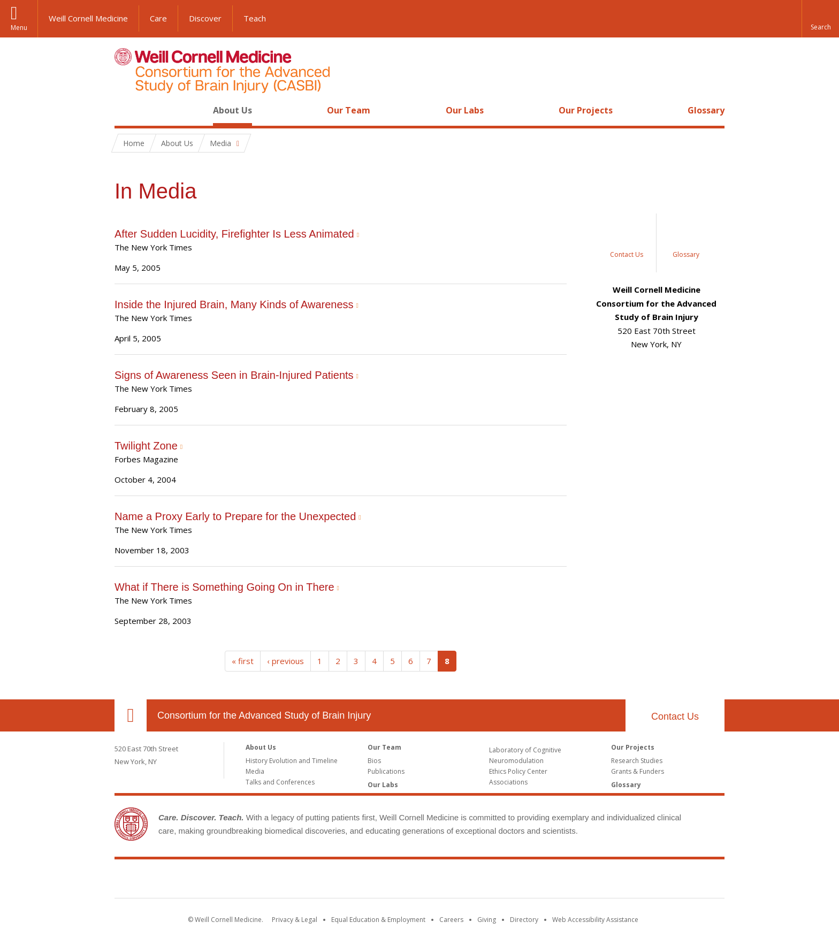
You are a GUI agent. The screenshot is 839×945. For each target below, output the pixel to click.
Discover (205, 18)
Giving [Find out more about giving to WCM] (486, 919)
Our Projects (586, 110)
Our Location (131, 715)
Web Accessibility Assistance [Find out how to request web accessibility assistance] (595, 919)
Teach (254, 18)
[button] (820, 18)
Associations (508, 782)
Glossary (706, 110)
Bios (374, 760)
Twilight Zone (146, 446)
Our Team (348, 110)
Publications (386, 771)
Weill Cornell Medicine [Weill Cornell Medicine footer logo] (419, 880)
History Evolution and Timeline (292, 760)
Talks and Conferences (280, 782)
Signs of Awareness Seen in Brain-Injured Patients (234, 375)
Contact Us (675, 716)
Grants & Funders (637, 771)
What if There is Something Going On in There (224, 587)
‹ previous (285, 661)
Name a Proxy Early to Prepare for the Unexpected (235, 516)
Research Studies (636, 760)
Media (255, 771)
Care (158, 18)
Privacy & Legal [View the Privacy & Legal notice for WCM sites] (294, 919)
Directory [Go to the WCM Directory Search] (524, 919)
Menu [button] (19, 27)
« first (243, 661)
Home (126, 110)
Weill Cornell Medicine (88, 18)
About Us (232, 110)
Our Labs (465, 110)
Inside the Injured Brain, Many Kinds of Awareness (234, 304)
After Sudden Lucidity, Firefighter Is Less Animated (234, 234)
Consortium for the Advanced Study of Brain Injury (264, 715)
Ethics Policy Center (518, 771)
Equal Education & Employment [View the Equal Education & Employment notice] (378, 919)
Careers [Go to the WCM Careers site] (451, 919)
